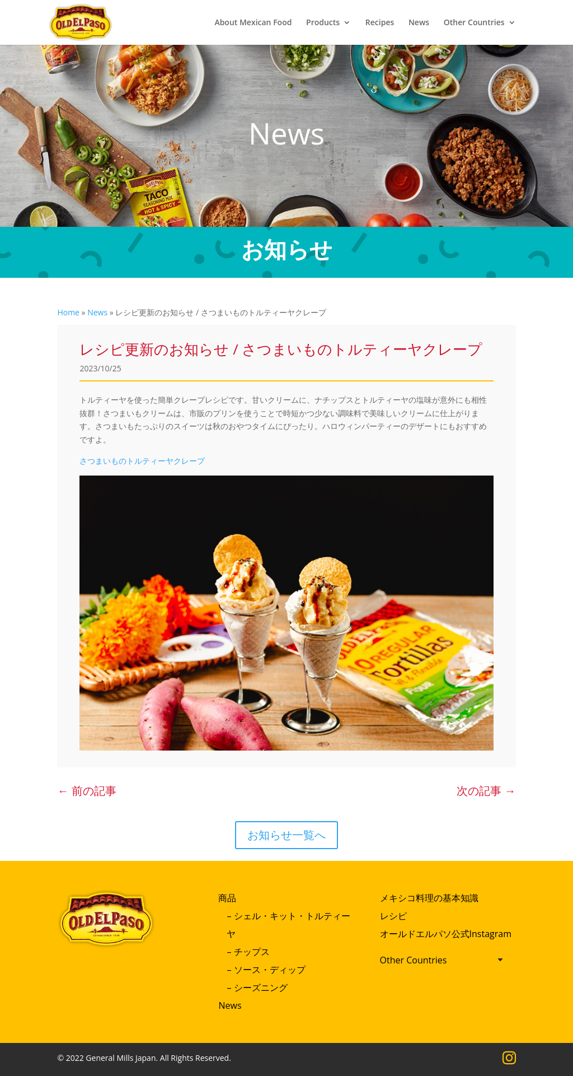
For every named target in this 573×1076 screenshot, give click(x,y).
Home (68, 312)
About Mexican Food (253, 22)
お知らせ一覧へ (286, 834)
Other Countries (474, 22)
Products (323, 22)
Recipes (379, 22)
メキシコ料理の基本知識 (429, 898)
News (418, 22)
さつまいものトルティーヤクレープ (142, 460)
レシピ (393, 916)
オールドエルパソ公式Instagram (445, 934)
